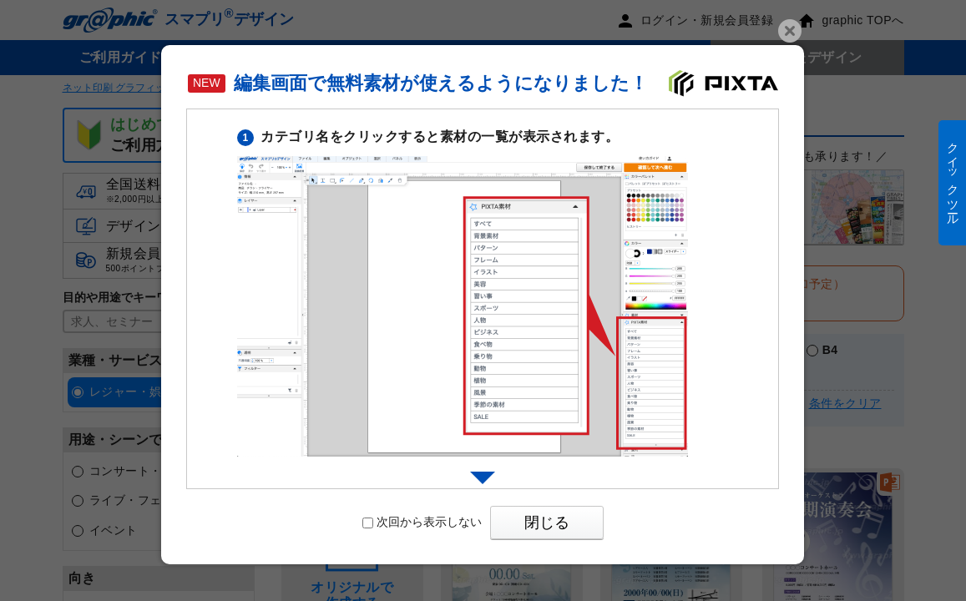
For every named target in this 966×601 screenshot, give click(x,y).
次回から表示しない (422, 521)
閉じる (546, 522)
